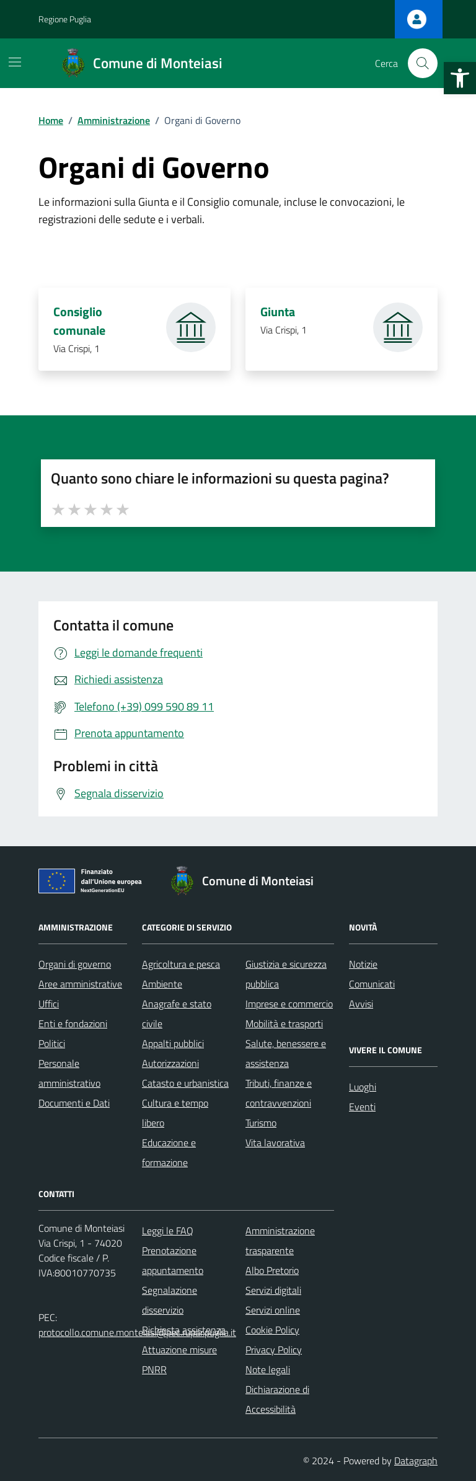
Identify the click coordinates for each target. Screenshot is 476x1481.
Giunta (277, 312)
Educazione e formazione (169, 1152)
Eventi (362, 1106)
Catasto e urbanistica (185, 1083)
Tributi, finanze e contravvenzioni (278, 1093)
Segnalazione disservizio (169, 1300)
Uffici (48, 1003)
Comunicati (372, 983)
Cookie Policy (272, 1329)
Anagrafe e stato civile (176, 1013)
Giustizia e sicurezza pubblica (286, 974)
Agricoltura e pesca (181, 964)
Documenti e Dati (74, 1102)
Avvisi (361, 1003)
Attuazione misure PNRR (179, 1359)
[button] (460, 78)
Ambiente (162, 983)
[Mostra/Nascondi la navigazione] (14, 62)
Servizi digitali (273, 1290)
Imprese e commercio (289, 1003)
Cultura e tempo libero (175, 1112)
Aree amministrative (80, 983)
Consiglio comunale (80, 321)
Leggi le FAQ (167, 1230)
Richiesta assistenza (184, 1329)
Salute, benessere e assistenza (285, 1053)
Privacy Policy (273, 1349)
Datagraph (416, 1460)
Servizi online (272, 1309)
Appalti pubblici (173, 1043)
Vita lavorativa (275, 1142)
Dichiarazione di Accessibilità (277, 1399)
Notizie (363, 964)
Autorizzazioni (170, 1063)
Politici (51, 1043)
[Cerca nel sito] (423, 63)
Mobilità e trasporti (284, 1023)
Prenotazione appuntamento (172, 1260)
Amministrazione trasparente (280, 1240)
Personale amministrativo (69, 1073)
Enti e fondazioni (72, 1023)
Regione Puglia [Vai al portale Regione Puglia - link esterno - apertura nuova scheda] (64, 18)
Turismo (260, 1122)
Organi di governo (74, 964)
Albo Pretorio (272, 1270)
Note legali (267, 1369)
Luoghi (362, 1086)
